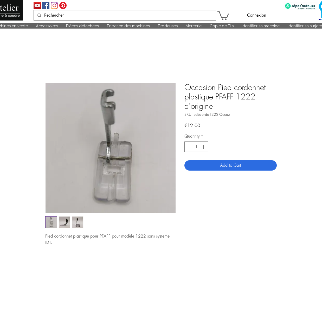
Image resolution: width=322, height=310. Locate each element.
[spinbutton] (196, 147)
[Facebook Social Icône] (45, 5)
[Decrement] (188, 147)
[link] (223, 15)
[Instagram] (54, 5)
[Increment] (204, 147)
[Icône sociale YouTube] (37, 5)
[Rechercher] (124, 15)
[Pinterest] (63, 5)
